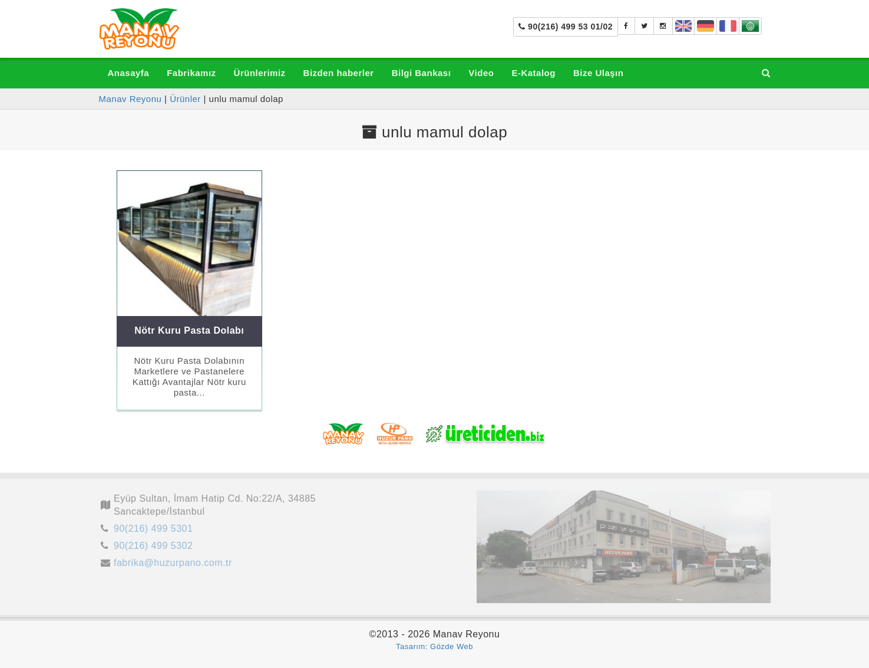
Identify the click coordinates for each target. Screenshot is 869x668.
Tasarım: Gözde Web (434, 646)
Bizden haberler (338, 73)
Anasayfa (129, 73)
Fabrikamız (191, 73)
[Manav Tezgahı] (645, 26)
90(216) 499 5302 (153, 549)
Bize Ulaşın (598, 73)
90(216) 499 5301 (153, 531)
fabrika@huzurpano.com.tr (173, 565)
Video (481, 73)
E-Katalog (533, 73)
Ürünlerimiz (260, 73)
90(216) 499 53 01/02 (565, 26)
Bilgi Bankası (421, 73)
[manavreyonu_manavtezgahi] (663, 26)
